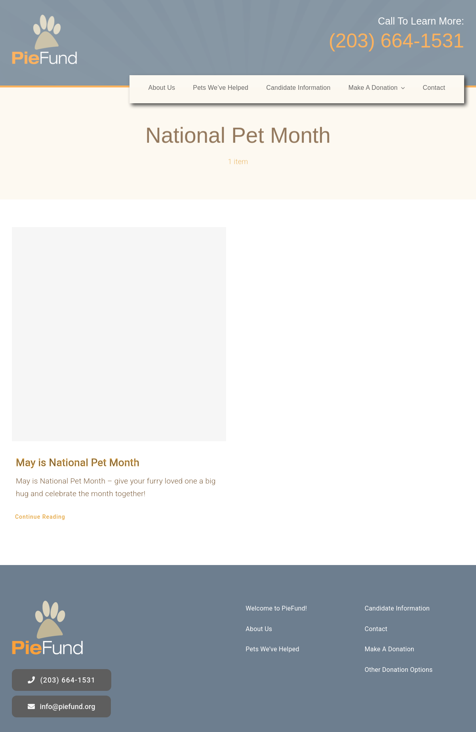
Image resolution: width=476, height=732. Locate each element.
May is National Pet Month (77, 462)
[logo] (44, 18)
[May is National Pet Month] (119, 334)
